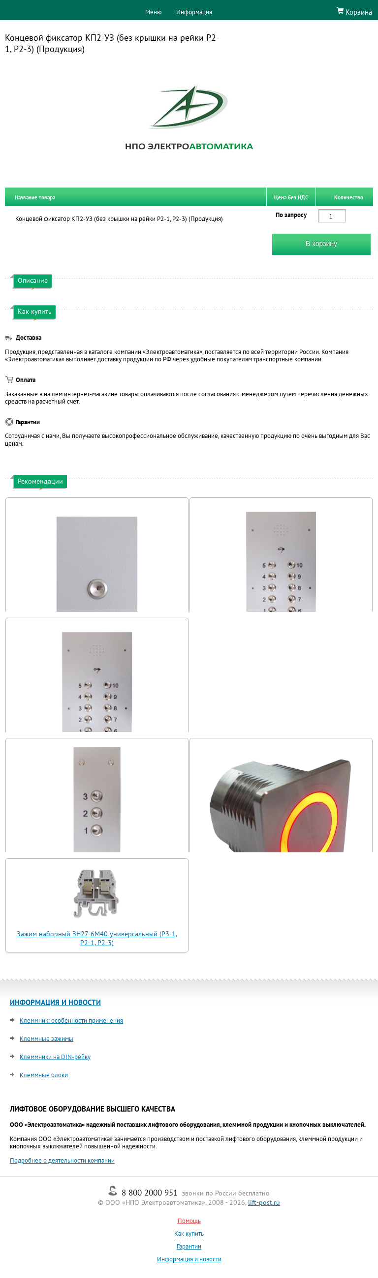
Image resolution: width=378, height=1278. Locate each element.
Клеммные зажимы (46, 1038)
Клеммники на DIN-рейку (55, 1057)
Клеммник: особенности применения (71, 1020)
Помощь (189, 1221)
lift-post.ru (264, 1202)
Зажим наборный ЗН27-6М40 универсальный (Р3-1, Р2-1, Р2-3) (97, 938)
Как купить (189, 1233)
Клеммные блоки (44, 1075)
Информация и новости (189, 1259)
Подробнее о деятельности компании (62, 1160)
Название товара (35, 196)
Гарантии (189, 1246)
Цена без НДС (291, 196)
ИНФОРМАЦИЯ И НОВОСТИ (55, 1002)
